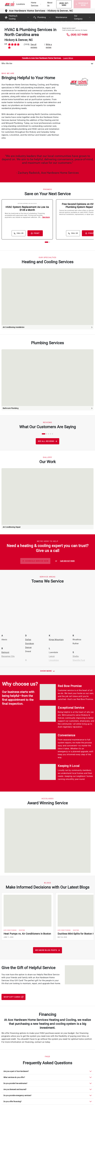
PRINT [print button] (35, 233)
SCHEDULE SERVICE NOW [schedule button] (35, 561)
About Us (49, 4)
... (45, 217)
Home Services (34, 4)
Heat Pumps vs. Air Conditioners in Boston (27, 933)
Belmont (5, 652)
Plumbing (39, 17)
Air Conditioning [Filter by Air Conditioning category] (10, 930)
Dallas (28, 639)
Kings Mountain (56, 639)
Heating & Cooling (10, 17)
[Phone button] (64, 4)
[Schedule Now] (82, 4)
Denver (28, 647)
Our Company (78, 17)
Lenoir (52, 656)
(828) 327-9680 (79, 34)
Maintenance (61, 17)
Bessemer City (8, 656)
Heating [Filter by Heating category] (22, 930)
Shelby (76, 656)
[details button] (19, 233)
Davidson (29, 643)
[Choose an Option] (47, 63)
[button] (36, 4)
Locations (20, 4)
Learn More (68, 58)
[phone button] (67, 561)
